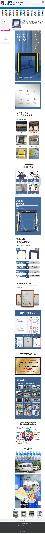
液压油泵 (23, 531)
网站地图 (21, 520)
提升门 (4, 19)
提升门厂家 (3, 530)
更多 (9, 41)
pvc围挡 (33, 530)
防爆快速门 (12, 530)
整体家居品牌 (41, 530)
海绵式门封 (5, 38)
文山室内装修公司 (25, 530)
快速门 (4, 21)
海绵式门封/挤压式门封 (6, 39)
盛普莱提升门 (16, 530)
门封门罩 (4, 30)
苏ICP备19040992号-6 (29, 523)
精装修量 (29, 530)
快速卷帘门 (20, 530)
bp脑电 (7, 530)
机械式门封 (5, 36)
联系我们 (24, 520)
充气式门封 (5, 37)
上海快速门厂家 (36, 530)
